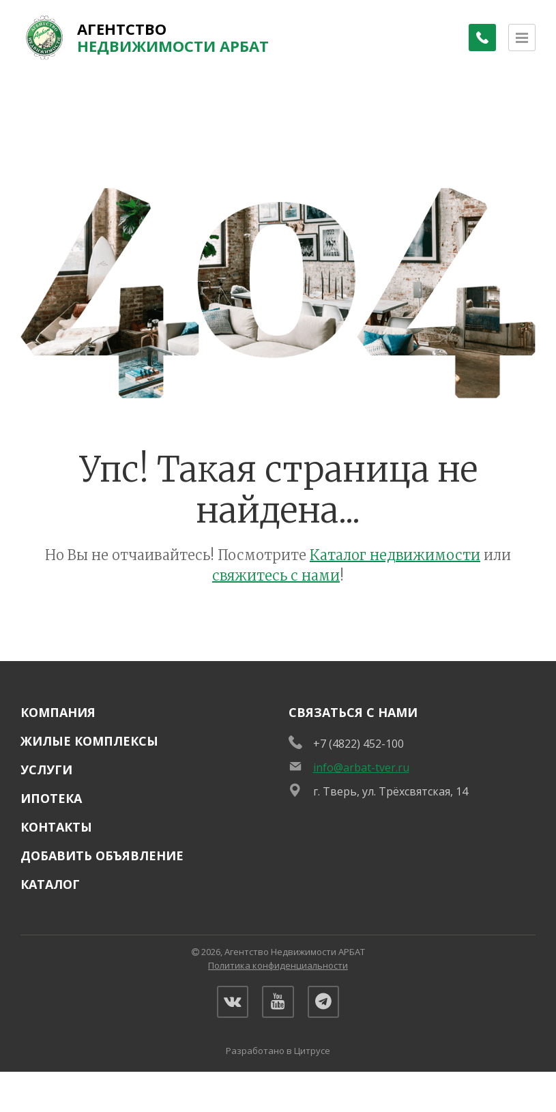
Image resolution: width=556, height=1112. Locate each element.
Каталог (50, 884)
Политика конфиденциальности (278, 965)
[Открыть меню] (522, 37)
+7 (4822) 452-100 (358, 743)
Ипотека (51, 798)
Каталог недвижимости (395, 555)
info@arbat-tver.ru (361, 767)
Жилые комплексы (89, 741)
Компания (58, 712)
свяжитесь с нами (276, 575)
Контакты (56, 827)
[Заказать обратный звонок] (481, 37)
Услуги (46, 769)
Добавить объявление (102, 855)
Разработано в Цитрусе (278, 1053)
